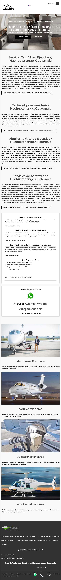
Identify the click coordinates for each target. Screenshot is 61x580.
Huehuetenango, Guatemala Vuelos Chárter (32, 540)
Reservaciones (23, 37)
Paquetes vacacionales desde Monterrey (19, 264)
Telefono (42, 574)
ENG (30, 5)
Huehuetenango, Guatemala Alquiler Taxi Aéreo (19, 536)
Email (49, 574)
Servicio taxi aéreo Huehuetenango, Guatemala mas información (27, 207)
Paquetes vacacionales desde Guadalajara (19, 262)
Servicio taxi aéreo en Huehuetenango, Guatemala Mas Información (28, 168)
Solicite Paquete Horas (11, 255)
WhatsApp (35, 573)
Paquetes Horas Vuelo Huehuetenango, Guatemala (30, 245)
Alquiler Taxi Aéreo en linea (13, 226)
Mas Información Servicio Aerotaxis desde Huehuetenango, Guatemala (29, 131)
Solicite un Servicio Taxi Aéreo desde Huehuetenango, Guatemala (27, 93)
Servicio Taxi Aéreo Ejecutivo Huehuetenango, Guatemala (30, 28)
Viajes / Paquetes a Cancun (30, 260)
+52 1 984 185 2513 (9, 554)
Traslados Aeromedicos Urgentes (15, 240)
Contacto (50, 4)
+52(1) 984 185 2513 (30, 309)
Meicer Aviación (8, 7)
